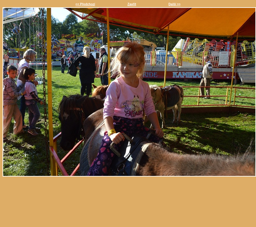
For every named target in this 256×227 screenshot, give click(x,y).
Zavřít (131, 4)
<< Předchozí (85, 4)
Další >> (174, 4)
